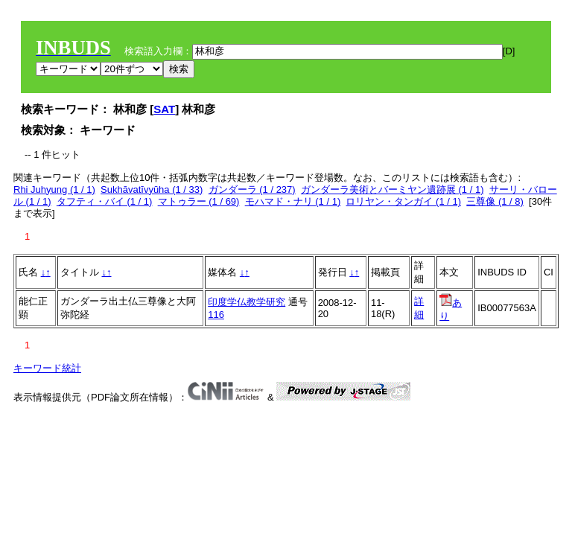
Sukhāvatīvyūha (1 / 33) (152, 189)
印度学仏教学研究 (246, 301)
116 (216, 314)
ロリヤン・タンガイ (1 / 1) (403, 201)
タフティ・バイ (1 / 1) (105, 201)
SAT (164, 109)
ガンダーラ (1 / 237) (252, 189)
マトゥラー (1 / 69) (199, 201)
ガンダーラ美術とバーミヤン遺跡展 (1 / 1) (392, 189)
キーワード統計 (47, 368)
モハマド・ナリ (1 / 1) (293, 201)
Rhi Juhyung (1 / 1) (54, 189)
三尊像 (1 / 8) (495, 201)
